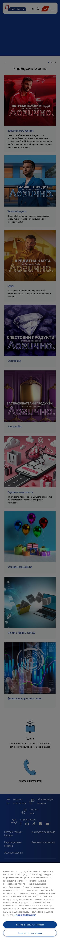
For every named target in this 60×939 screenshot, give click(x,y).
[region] (30, 901)
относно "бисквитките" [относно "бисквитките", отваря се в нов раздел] (25, 915)
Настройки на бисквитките (30, 933)
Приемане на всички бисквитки (30, 924)
